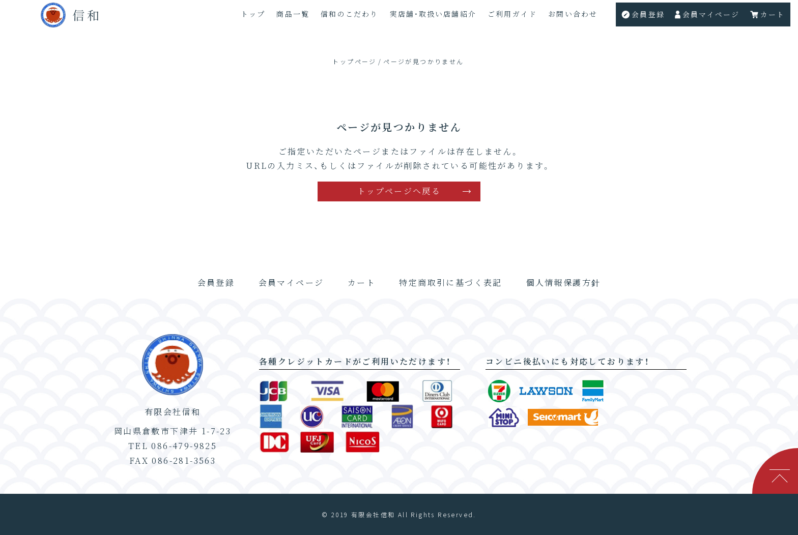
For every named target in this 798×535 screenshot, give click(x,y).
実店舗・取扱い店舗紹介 (428, 18)
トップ (245, 18)
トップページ (354, 61)
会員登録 (216, 282)
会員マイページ (291, 282)
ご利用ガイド (509, 18)
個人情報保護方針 (563, 282)
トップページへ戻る (399, 191)
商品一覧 (286, 18)
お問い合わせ (570, 18)
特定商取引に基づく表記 (450, 282)
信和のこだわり (344, 18)
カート (362, 282)
